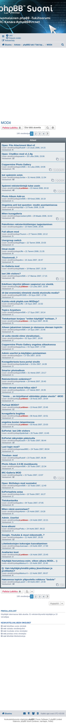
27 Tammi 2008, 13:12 (38, 234)
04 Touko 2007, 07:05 (34, 503)
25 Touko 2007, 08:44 (37, 440)
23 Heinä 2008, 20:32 (39, 188)
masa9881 (24, 449)
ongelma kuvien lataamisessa (18, 422)
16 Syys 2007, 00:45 (39, 321)
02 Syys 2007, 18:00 (33, 338)
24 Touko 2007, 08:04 (40, 449)
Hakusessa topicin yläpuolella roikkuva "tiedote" (28, 579)
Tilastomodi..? (9, 257)
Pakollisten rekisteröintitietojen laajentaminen (27, 224)
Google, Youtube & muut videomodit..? (23, 535)
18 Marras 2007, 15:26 (36, 269)
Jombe (22, 177)
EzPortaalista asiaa (12, 492)
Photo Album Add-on (13, 196)
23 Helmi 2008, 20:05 (34, 227)
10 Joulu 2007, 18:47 (34, 260)
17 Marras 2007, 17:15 (37, 276)
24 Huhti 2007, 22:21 (39, 520)
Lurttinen (24, 188)
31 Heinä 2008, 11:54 (37, 177)
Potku (22, 529)
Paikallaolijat (9, 611)
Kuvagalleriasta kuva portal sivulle (21, 361)
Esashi (22, 440)
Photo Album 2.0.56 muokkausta (19, 464)
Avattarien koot (10, 552)
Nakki (22, 269)
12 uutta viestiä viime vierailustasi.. (21, 336)
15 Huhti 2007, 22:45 (39, 563)
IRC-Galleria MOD (11, 472)
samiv (22, 156)
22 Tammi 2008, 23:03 (36, 243)
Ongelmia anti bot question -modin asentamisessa (29, 205)
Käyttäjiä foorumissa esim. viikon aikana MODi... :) (29, 561)
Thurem (23, 234)
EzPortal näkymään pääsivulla (18, 438)
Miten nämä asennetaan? (15, 509)
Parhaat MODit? (10, 405)
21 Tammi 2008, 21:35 (35, 251)
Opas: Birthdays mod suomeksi (19, 483)
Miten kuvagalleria (12, 213)
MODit (6, 123)
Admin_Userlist (10, 517)
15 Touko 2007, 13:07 (34, 475)
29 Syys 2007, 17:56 (37, 295)
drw (21, 227)
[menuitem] (9, 35)
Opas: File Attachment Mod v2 (18, 145)
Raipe (22, 243)
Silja (21, 207)
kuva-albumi (8, 526)
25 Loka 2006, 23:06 (35, 156)
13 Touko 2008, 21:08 (35, 207)
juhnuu (22, 347)
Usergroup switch (11, 240)
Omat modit (8, 249)
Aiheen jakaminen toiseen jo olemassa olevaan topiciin (32, 327)
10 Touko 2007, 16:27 (36, 494)
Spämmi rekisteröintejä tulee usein (21, 185)
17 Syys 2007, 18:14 (36, 312)
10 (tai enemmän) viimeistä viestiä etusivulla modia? (30, 292)
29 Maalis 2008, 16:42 (42, 216)
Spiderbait (24, 364)
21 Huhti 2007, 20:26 (34, 537)
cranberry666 (25, 216)
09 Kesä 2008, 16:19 (37, 199)
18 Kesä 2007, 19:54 (39, 399)
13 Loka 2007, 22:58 (39, 286)
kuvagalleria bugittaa (13, 413)
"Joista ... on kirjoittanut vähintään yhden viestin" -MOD (32, 396)
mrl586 (23, 167)
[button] (47, 133)
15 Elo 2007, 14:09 (38, 364)
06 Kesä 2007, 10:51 (39, 416)
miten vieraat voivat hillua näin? (19, 387)
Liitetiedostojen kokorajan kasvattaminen (24, 543)
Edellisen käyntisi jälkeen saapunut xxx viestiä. (28, 284)
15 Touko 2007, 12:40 (37, 486)
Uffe (21, 251)
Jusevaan (24, 546)
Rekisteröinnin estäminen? (17, 379)
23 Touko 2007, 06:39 (36, 458)
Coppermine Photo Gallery (16, 164)
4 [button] (43, 133)
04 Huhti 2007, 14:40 (37, 582)
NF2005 (23, 295)
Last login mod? (11, 446)
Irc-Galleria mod (10, 266)
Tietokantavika (10, 500)
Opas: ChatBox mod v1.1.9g (17, 154)
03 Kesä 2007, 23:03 (39, 424)
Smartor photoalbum (13, 370)
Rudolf (22, 148)
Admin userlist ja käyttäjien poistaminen (24, 353)
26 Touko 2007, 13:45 (39, 433)
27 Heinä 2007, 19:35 (36, 390)
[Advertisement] (33, 84)
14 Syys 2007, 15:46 (36, 330)
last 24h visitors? (11, 273)
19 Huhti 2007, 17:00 (39, 546)
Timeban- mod (10, 455)
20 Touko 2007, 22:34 (37, 466)
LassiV (22, 582)
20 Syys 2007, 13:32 (34, 304)
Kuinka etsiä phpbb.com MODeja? (20, 301)
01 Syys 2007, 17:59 (36, 347)
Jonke (22, 494)
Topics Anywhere (11, 310)
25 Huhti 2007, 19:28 (36, 511)
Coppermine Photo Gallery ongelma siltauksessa (29, 344)
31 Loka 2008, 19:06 (36, 167)
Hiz (21, 475)
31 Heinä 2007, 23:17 (37, 373)
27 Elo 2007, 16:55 (32, 355)
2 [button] (35, 133)
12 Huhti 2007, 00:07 (39, 573)
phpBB (31, 719)
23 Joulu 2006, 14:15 (36, 148)
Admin (22, 390)
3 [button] (39, 133)
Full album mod (10, 231)
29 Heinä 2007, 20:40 (36, 381)
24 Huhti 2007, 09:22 (36, 529)
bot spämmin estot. (12, 175)
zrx (21, 355)
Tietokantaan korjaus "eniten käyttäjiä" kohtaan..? (29, 318)
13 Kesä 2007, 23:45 (39, 407)
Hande (22, 381)
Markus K (24, 563)
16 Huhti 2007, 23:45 (39, 555)
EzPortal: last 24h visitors (16, 430)
